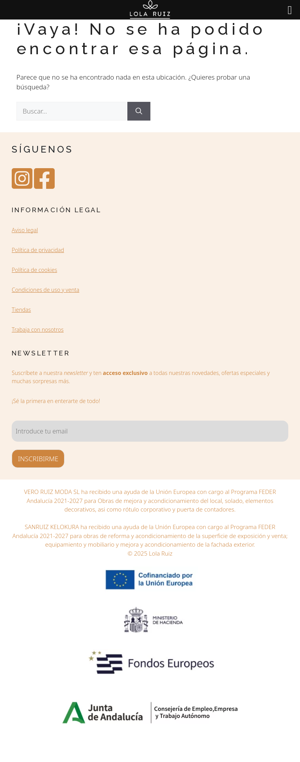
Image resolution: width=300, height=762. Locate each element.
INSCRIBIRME (38, 458)
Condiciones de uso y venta (45, 289)
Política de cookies (34, 270)
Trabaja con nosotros (38, 329)
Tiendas (21, 309)
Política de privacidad (38, 250)
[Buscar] (138, 111)
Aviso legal (25, 230)
